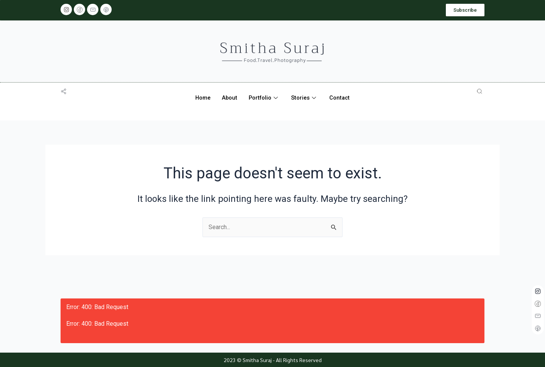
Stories (305, 97)
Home (202, 97)
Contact (341, 97)
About (229, 97)
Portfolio (264, 97)
